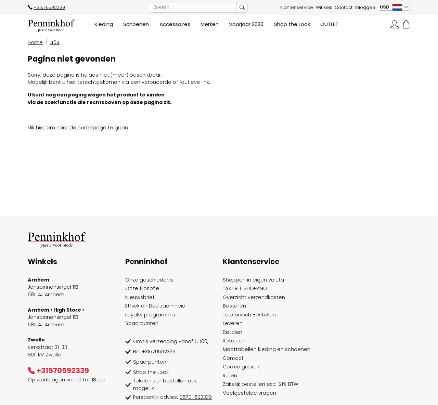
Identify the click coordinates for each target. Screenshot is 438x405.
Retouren (234, 340)
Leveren (233, 323)
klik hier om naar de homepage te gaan (78, 127)
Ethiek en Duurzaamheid (155, 305)
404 (55, 42)
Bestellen (234, 305)
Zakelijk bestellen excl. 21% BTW (260, 384)
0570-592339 (196, 397)
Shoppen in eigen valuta (253, 279)
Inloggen (365, 7)
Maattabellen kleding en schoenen (266, 349)
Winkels (324, 7)
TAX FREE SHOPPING (245, 288)
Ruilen (230, 375)
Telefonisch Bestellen (249, 314)
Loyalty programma (150, 314)
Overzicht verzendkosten (254, 297)
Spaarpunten (141, 323)
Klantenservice (296, 7)
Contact (343, 7)
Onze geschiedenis (149, 279)
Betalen (232, 332)
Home (35, 42)
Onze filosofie (142, 288)
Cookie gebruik (241, 366)
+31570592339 (46, 7)
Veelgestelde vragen (249, 393)
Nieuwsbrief (139, 297)
